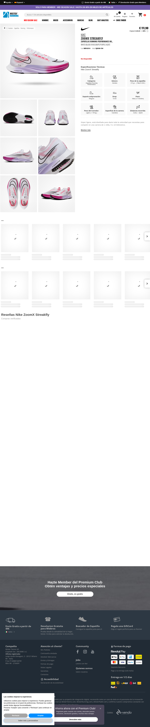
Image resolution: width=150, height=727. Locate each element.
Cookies (110, 712)
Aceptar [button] (41, 715)
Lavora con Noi (81, 663)
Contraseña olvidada (49, 653)
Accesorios (68, 20)
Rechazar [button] (15, 715)
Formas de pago (47, 664)
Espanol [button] (19, 2)
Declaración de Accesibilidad (52, 683)
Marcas (80, 20)
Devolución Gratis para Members (132, 2)
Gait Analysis (103, 20)
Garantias (44, 671)
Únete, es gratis (75, 594)
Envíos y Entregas (47, 660)
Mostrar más (86, 130)
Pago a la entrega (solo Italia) (122, 671)
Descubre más (75, 719)
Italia (10, 632)
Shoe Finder (119, 20)
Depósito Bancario (118, 667)
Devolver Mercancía (48, 657)
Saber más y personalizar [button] (28, 720)
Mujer (55, 20)
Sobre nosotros (82, 672)
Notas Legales (46, 667)
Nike (83, 35)
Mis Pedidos (45, 650)
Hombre (45, 20)
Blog (91, 20)
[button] (8, 2)
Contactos (44, 674)
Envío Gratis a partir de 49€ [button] (99, 2)
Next (147, 236)
